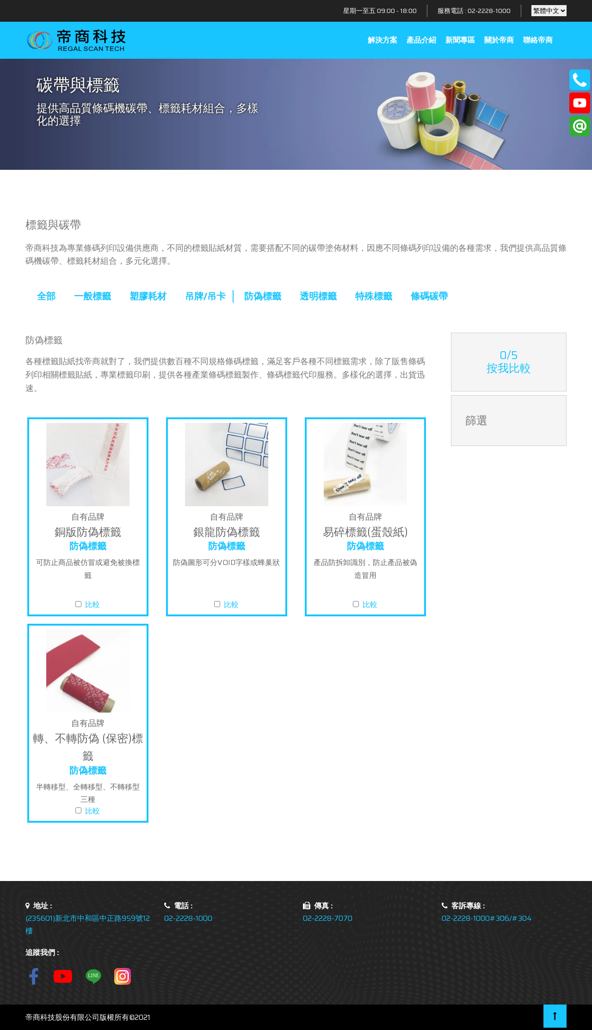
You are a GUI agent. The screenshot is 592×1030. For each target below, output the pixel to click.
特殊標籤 (373, 296)
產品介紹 (421, 40)
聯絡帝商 (538, 40)
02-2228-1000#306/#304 (487, 918)
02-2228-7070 (327, 918)
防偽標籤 (262, 296)
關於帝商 (499, 40)
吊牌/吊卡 (205, 296)
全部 (46, 296)
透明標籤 (318, 296)
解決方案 (382, 40)
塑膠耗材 (148, 296)
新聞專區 (460, 40)
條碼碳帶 (429, 296)
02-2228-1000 (489, 11)
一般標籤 (92, 296)
